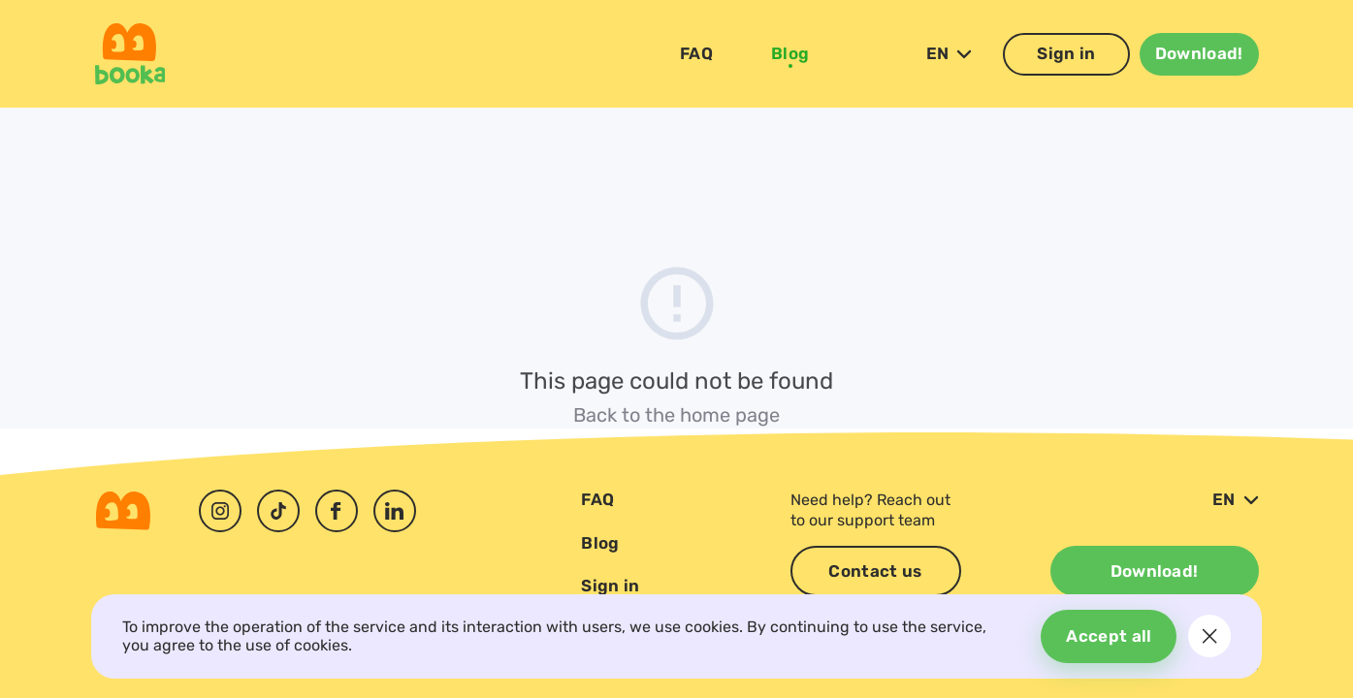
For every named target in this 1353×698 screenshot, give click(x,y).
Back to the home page (676, 415)
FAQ (696, 55)
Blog (790, 55)
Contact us (874, 571)
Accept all (1104, 636)
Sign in (1066, 55)
